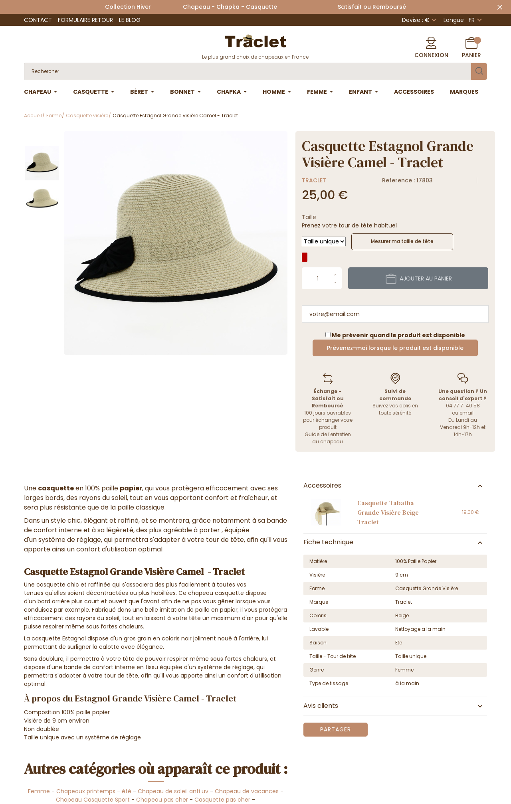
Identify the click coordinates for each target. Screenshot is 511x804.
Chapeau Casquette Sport (93, 800)
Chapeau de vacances (247, 791)
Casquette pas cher (223, 800)
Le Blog (130, 20)
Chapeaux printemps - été (93, 791)
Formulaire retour (85, 20)
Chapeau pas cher (162, 800)
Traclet (314, 180)
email (466, 412)
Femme (39, 791)
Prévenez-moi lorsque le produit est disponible (395, 348)
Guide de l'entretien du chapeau (328, 438)
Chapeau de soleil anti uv (173, 791)
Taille (309, 217)
